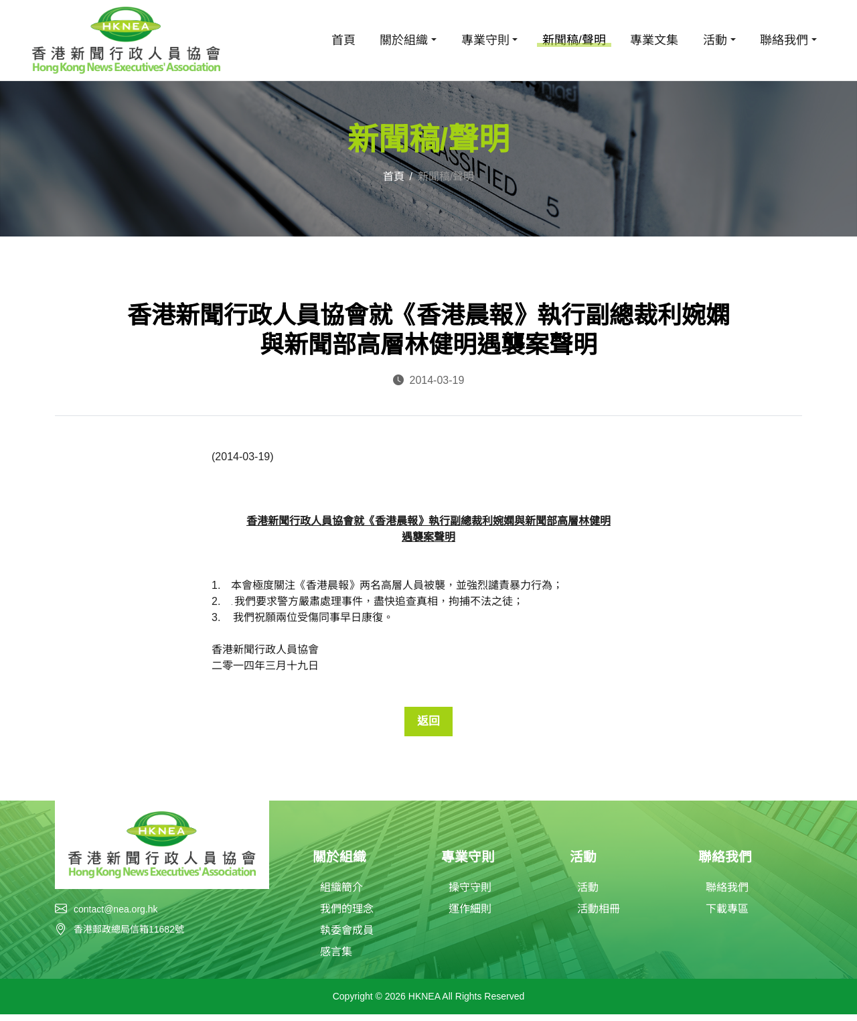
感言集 (336, 958)
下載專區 (727, 915)
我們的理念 (347, 915)
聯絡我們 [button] (784, 40)
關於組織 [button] (404, 40)
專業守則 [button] (485, 40)
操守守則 (470, 894)
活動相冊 (598, 915)
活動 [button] (715, 40)
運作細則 (470, 915)
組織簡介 (341, 894)
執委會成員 (347, 937)
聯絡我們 (727, 894)
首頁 (343, 40)
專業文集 (654, 40)
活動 (588, 894)
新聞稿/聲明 (574, 40)
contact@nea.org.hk (116, 913)
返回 (428, 723)
